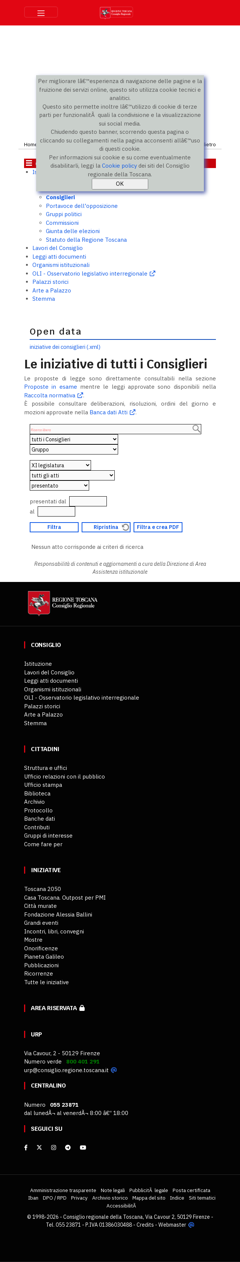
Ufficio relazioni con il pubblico (64, 776)
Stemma (43, 298)
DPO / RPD (55, 1197)
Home (31, 144)
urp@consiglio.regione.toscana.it (66, 1070)
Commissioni (62, 222)
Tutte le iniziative (46, 982)
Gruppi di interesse (48, 835)
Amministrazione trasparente (63, 1190)
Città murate (40, 905)
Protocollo (38, 810)
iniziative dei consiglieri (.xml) (65, 346)
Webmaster (172, 1224)
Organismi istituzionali (61, 264)
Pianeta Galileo (44, 956)
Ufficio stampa (43, 784)
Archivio (34, 801)
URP (36, 1034)
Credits (145, 1224)
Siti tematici (202, 1197)
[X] (39, 1147)
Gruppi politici (64, 214)
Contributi (37, 827)
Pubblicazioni (41, 965)
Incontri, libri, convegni (54, 931)
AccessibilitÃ (121, 1205)
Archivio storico (110, 1197)
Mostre (33, 939)
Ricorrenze (38, 973)
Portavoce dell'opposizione (82, 205)
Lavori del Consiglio (57, 247)
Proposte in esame (50, 386)
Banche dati (39, 818)
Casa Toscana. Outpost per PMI (65, 897)
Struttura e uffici (45, 767)
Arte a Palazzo (51, 290)
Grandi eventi (41, 922)
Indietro (206, 144)
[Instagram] (53, 1147)
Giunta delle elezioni (73, 231)
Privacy (79, 1197)
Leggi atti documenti (59, 256)
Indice (177, 1197)
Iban (33, 1197)
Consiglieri (60, 197)
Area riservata (58, 1008)
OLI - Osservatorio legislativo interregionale (89, 273)
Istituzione (38, 663)
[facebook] (25, 1147)
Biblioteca (37, 793)
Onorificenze (41, 948)
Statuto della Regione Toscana (86, 239)
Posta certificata (191, 1190)
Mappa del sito (149, 1197)
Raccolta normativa (49, 395)
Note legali (113, 1190)
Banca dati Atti (108, 412)
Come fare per (43, 844)
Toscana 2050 (42, 888)
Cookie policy (119, 165)
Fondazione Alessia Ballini (58, 914)
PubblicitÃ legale (148, 1190)
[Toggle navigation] (41, 12)
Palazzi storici (50, 281)
